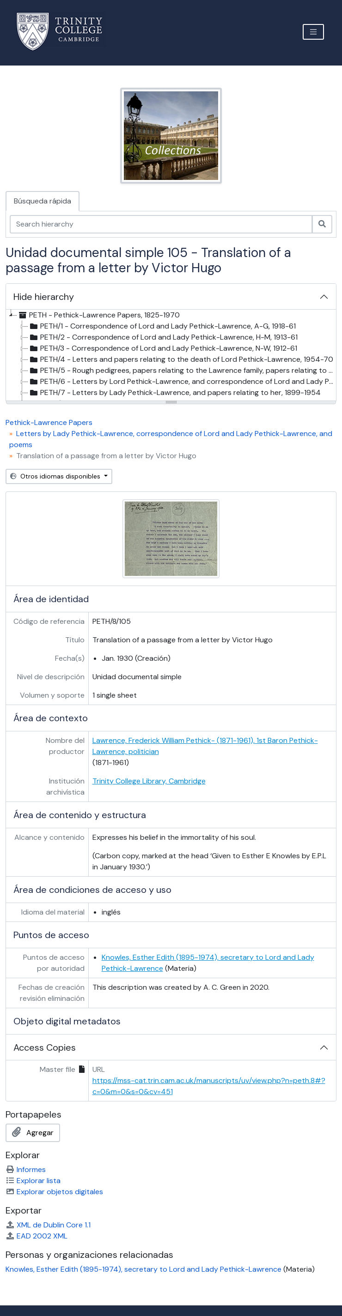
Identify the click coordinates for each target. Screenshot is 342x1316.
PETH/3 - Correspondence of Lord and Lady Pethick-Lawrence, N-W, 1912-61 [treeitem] (162, 348)
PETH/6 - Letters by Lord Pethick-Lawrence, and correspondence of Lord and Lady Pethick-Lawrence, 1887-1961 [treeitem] (182, 381)
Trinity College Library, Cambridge (149, 781)
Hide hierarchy (43, 297)
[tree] (171, 356)
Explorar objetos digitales (54, 1191)
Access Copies (44, 1047)
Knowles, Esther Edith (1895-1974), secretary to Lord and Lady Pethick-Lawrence (143, 1269)
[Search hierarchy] (161, 224)
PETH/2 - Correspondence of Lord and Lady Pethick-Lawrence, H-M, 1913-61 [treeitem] (163, 337)
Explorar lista (33, 1180)
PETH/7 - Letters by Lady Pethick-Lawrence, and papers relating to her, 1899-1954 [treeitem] (174, 392)
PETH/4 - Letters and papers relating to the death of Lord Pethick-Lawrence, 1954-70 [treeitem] (180, 359)
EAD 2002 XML (36, 1236)
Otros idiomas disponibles (56, 476)
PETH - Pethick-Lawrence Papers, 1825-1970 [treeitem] (98, 315)
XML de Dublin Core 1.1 (48, 1225)
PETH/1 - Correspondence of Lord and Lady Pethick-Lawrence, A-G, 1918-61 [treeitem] (162, 326)
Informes (26, 1169)
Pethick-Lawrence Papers (49, 422)
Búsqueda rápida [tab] (42, 201)
